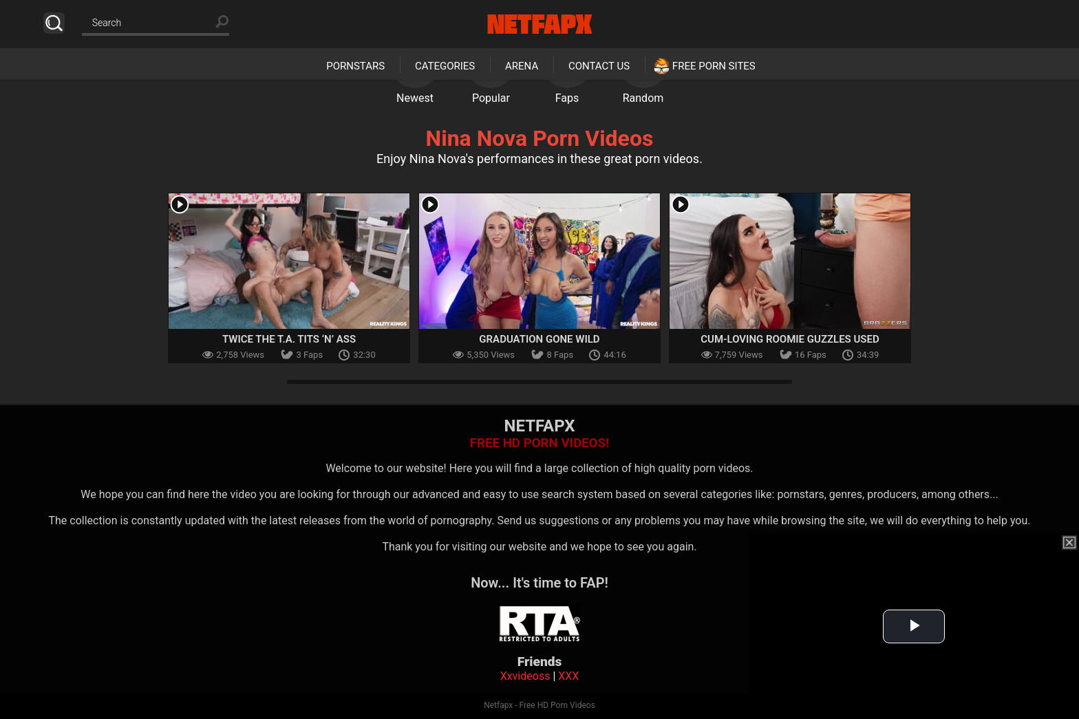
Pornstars (355, 66)
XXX (568, 676)
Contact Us (599, 66)
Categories (445, 66)
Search (54, 23)
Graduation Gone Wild (539, 339)
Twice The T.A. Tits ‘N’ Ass (289, 339)
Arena (521, 66)
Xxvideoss (525, 676)
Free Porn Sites (714, 66)
